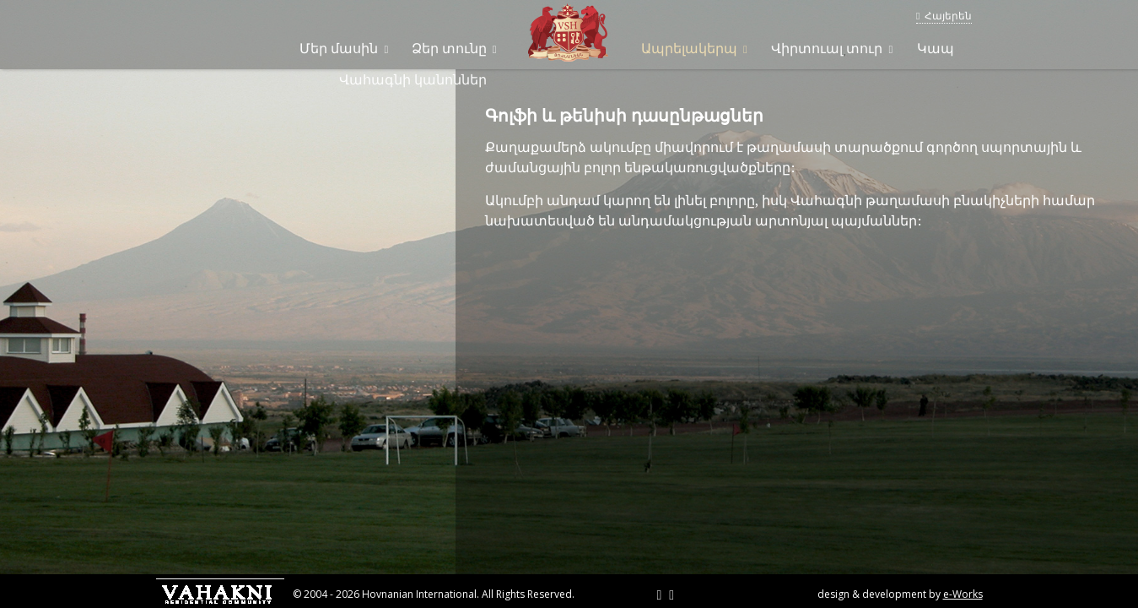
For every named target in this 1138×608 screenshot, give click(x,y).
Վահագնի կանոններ (413, 79)
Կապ (935, 48)
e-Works (963, 594)
